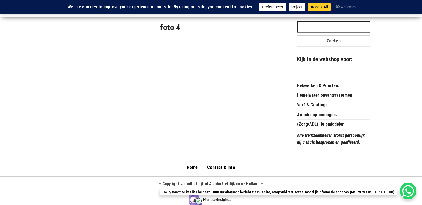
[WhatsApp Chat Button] (408, 191)
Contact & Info (221, 167)
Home (192, 167)
